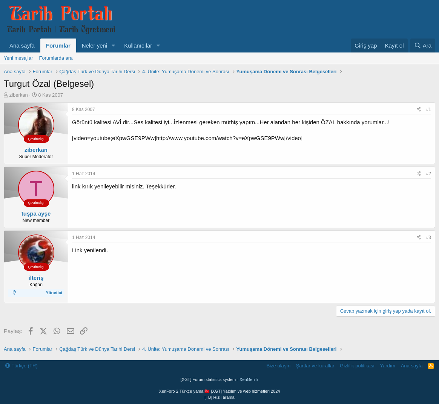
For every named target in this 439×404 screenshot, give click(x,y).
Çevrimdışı (36, 139)
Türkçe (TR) (21, 366)
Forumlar (58, 45)
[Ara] (422, 45)
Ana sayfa (22, 45)
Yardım (387, 366)
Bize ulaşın (279, 366)
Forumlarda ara (56, 58)
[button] (113, 45)
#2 (428, 173)
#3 (428, 237)
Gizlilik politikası (357, 366)
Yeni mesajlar (18, 58)
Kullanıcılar (138, 45)
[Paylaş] (419, 109)
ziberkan (18, 95)
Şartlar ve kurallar (315, 366)
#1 (428, 109)
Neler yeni (94, 45)
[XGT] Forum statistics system (220, 379)
